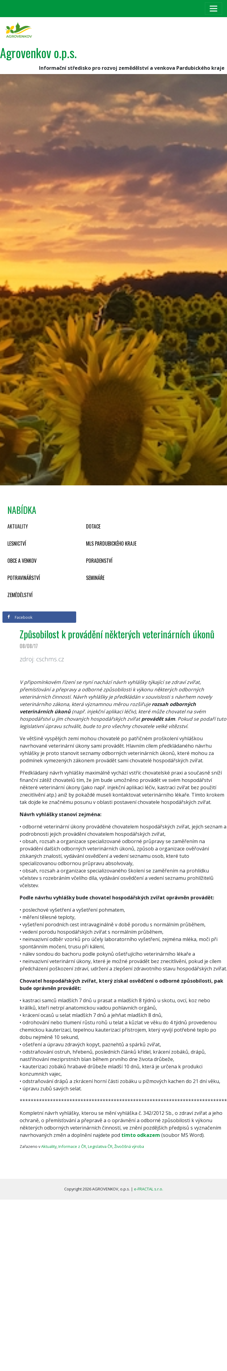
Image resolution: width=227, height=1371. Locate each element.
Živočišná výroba (129, 1146)
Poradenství (99, 560)
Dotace (93, 526)
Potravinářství (23, 577)
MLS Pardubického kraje (111, 543)
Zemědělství (20, 595)
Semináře (95, 577)
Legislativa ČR (100, 1146)
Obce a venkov (22, 560)
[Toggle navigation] (213, 8)
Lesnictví (16, 543)
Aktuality (17, 526)
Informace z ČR (72, 1146)
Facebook (20, 617)
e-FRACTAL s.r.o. (148, 1189)
